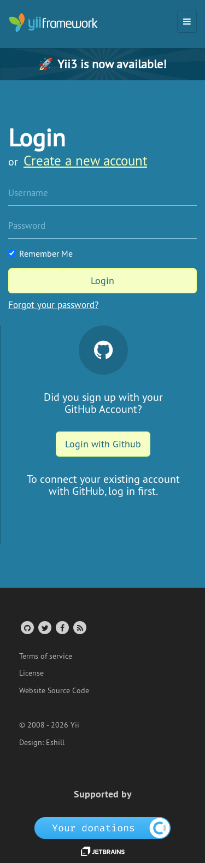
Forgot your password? (53, 305)
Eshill (55, 742)
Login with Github (103, 444)
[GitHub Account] (26, 627)
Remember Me (40, 253)
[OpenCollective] (102, 827)
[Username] (102, 193)
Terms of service (45, 656)
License (31, 673)
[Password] (102, 226)
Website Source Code (54, 690)
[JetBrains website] (103, 850)
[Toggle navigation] (187, 21)
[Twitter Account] (44, 627)
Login (102, 280)
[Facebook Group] (61, 627)
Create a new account (85, 160)
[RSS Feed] (79, 627)
